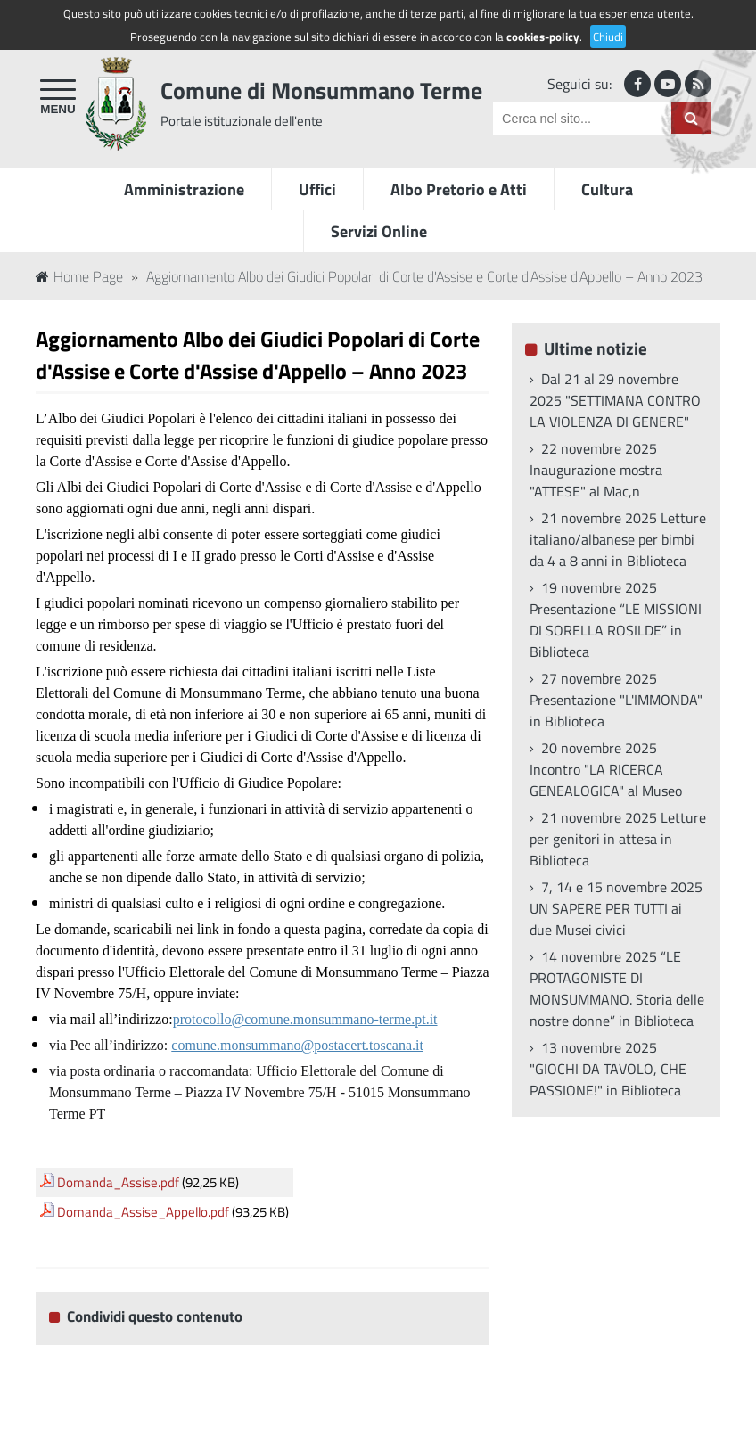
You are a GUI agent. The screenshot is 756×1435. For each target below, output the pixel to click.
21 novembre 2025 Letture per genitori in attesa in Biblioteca (618, 839)
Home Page (79, 276)
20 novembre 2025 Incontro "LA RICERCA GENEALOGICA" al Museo (606, 769)
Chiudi (608, 36)
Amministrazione (184, 189)
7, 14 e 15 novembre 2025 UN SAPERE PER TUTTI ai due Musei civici (616, 908)
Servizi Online (379, 231)
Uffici (317, 189)
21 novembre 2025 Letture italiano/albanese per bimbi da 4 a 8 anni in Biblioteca (618, 539)
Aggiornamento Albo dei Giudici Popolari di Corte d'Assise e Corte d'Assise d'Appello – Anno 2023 (424, 276)
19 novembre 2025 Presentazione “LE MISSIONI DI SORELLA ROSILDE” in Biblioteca (616, 619)
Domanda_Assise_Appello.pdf (143, 1211)
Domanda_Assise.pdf (118, 1182)
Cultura (607, 189)
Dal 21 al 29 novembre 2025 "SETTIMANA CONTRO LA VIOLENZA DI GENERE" (615, 400)
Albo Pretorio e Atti (458, 189)
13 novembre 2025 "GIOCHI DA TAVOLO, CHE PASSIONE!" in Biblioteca (608, 1069)
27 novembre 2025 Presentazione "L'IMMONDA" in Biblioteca (616, 700)
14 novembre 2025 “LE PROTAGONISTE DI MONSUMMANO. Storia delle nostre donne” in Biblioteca (617, 988)
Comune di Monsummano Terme (321, 90)
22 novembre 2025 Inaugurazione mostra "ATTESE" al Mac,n (596, 470)
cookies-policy (542, 36)
